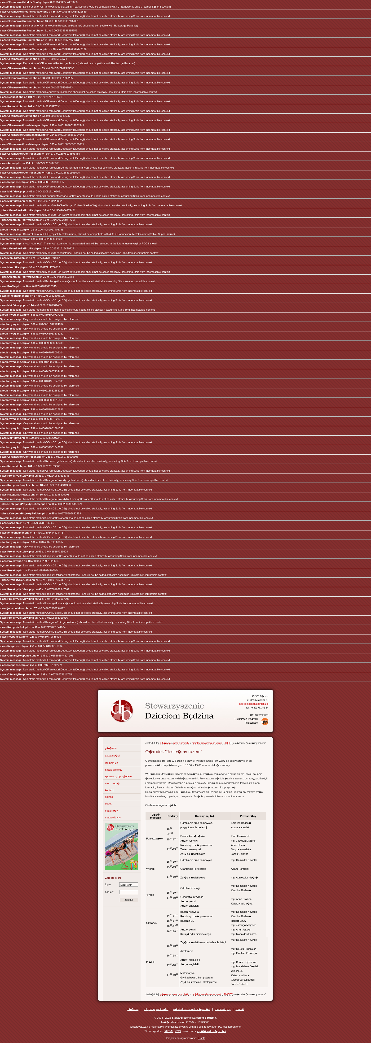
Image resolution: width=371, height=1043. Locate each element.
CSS (178, 1031)
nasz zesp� (112, 783)
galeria (109, 796)
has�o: (121, 892)
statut (108, 803)
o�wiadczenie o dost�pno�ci (191, 1009)
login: (121, 884)
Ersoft (201, 1038)
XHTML (168, 1031)
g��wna (111, 748)
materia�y (111, 810)
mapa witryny (113, 817)
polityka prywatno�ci (155, 1009)
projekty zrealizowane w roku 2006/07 (212, 743)
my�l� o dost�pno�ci (211, 1031)
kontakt (109, 790)
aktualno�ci (112, 755)
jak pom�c (111, 762)
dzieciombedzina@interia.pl (253, 704)
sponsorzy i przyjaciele (118, 776)
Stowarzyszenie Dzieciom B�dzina (153, 707)
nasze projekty (113, 769)
